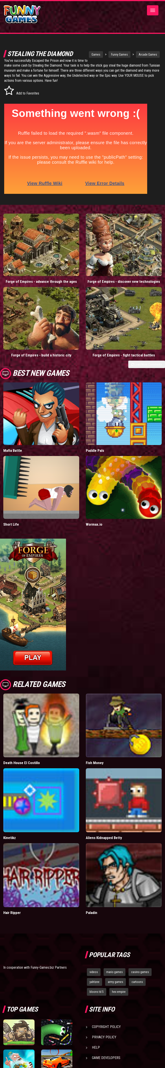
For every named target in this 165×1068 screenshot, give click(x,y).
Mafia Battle (12, 450)
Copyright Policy (106, 1027)
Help (96, 1047)
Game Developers (106, 1058)
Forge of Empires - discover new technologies (124, 281)
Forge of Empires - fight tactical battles (124, 355)
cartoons (137, 982)
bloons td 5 (97, 992)
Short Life (11, 524)
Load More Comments (146, 364)
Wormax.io (94, 524)
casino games (140, 972)
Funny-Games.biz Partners (49, 967)
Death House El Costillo (21, 763)
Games (89, 54)
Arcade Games (141, 54)
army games (115, 982)
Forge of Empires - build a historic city (41, 355)
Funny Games (112, 54)
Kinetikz (9, 838)
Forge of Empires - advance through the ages (41, 281)
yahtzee (94, 982)
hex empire (119, 992)
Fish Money (95, 763)
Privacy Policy (104, 1037)
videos (94, 972)
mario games (114, 972)
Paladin (91, 912)
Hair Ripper (12, 912)
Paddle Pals (95, 450)
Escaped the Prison (52, 60)
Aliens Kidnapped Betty (104, 838)
